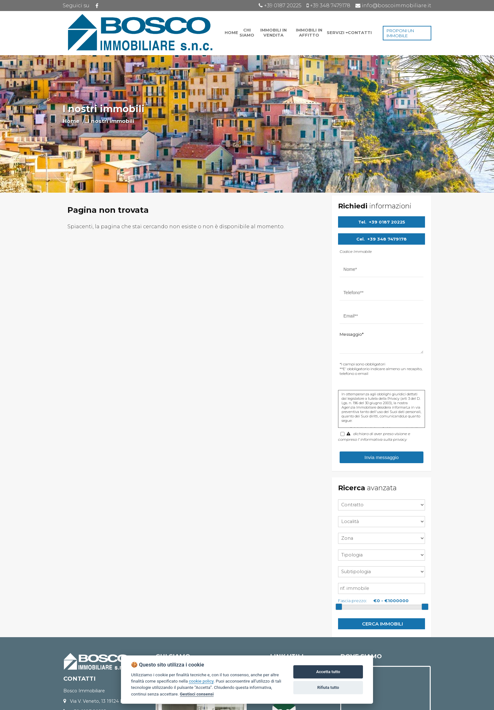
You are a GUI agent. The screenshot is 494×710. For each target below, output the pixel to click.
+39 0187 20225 (387, 221)
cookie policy (201, 681)
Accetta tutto (328, 671)
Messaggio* (352, 334)
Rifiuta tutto (328, 687)
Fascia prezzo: (352, 600)
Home (71, 121)
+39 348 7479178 (387, 239)
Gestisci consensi (197, 693)
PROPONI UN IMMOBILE (400, 33)
